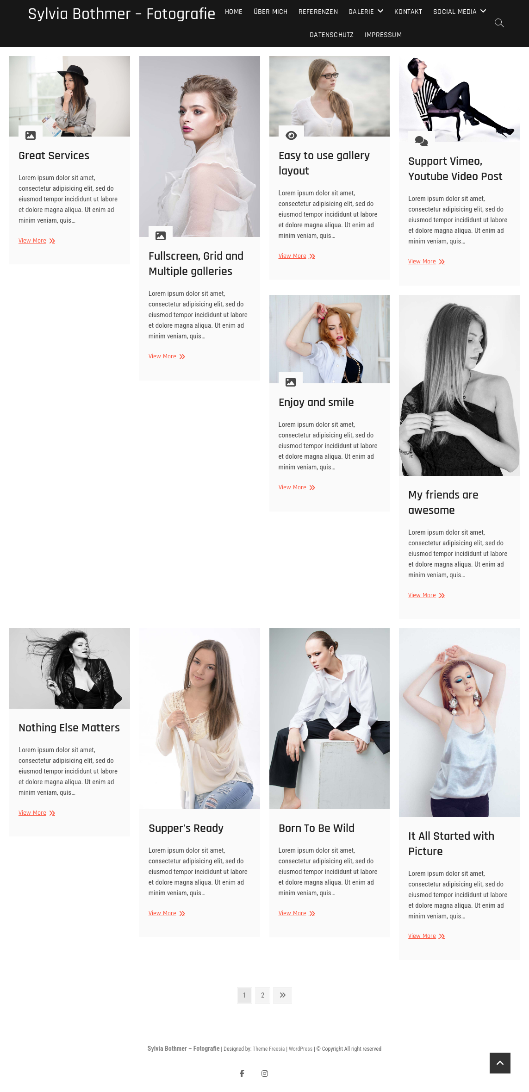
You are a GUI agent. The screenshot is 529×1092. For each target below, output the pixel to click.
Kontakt (408, 12)
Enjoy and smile (316, 402)
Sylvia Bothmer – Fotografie (122, 14)
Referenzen (318, 12)
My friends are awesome (443, 502)
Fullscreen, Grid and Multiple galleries (196, 264)
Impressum (383, 35)
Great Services (54, 155)
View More (36, 241)
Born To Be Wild (317, 828)
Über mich (271, 12)
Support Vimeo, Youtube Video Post (455, 169)
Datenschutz (332, 35)
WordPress (300, 1049)
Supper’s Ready (186, 828)
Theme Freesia (269, 1049)
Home (234, 12)
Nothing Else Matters (69, 728)
